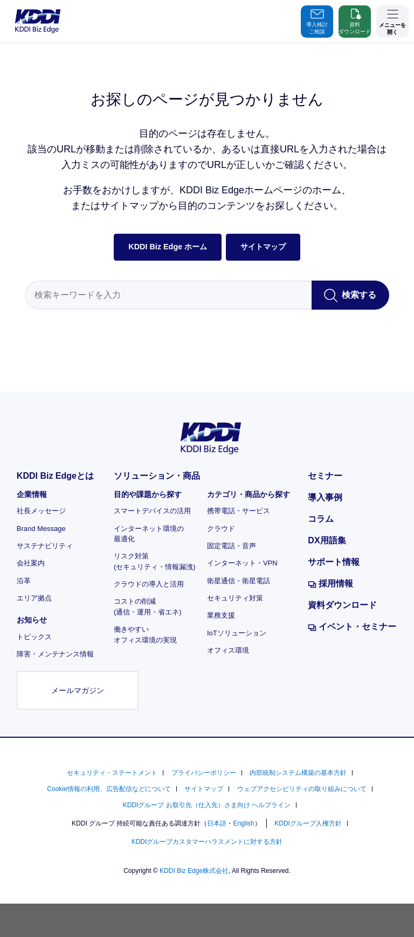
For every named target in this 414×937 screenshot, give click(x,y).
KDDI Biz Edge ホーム (167, 246)
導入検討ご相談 (317, 20)
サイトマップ (263, 246)
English (243, 823)
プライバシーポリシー (203, 773)
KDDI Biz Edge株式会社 (194, 871)
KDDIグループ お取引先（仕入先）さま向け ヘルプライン (207, 805)
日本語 (216, 823)
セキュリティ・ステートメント (112, 773)
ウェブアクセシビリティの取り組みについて (302, 789)
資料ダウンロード (355, 20)
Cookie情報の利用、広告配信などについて (108, 789)
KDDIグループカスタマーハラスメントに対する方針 (207, 841)
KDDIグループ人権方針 (308, 823)
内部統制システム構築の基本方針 (298, 773)
